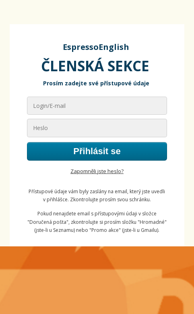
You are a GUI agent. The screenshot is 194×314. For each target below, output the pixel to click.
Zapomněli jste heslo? (97, 171)
